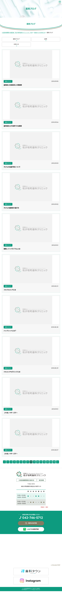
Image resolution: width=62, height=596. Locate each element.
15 (54, 462)
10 (38, 462)
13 (47, 462)
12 (44, 462)
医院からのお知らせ (39, 33)
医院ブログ (16, 39)
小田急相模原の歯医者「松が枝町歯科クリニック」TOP (17, 33)
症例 (45, 39)
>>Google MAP (55, 565)
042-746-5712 (32, 517)
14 (51, 462)
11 (41, 462)
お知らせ (16, 44)
